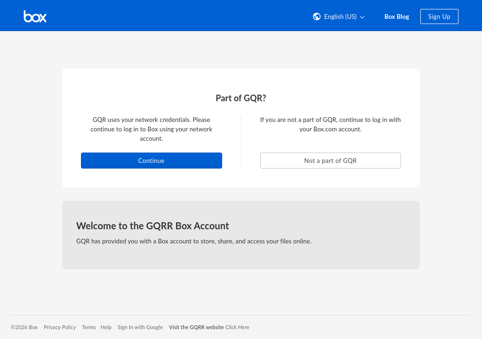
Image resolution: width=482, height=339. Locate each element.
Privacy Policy (60, 327)
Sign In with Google (140, 327)
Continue (151, 160)
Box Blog (397, 16)
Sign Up (439, 16)
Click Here (237, 327)
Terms (89, 327)
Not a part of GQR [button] (330, 160)
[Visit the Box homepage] (35, 15)
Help (106, 327)
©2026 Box (24, 327)
